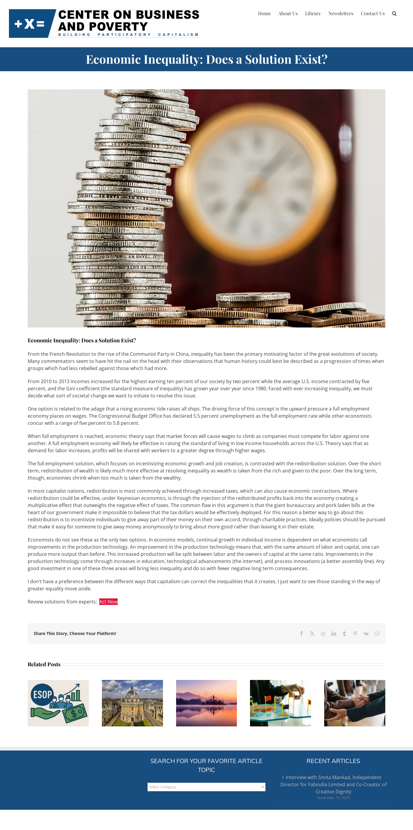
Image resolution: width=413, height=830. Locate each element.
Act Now (108, 601)
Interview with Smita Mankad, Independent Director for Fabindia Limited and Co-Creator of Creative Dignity (333, 784)
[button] (394, 12)
